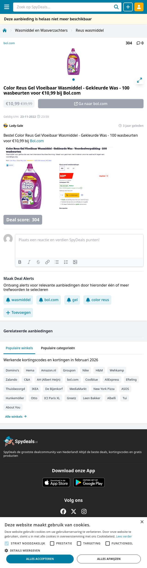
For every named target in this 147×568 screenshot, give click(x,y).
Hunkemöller (15, 398)
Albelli (111, 398)
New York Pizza (104, 389)
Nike (85, 370)
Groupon (69, 370)
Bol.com (37, 140)
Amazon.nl (48, 370)
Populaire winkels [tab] (19, 348)
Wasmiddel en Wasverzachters (41, 30)
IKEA (35, 389)
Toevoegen (18, 312)
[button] (73, 550)
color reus (97, 299)
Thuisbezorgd (15, 389)
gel (72, 299)
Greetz (71, 398)
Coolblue (91, 379)
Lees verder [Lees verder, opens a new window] (124, 536)
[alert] (73, 542)
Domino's (12, 370)
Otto (34, 398)
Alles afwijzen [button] (109, 559)
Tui (125, 398)
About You (13, 407)
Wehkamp (117, 370)
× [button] (142, 522)
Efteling (131, 379)
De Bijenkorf (53, 389)
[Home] (4, 30)
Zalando (11, 379)
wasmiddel (18, 299)
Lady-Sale (16, 125)
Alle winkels (16, 416)
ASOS (125, 389)
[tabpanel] (73, 387)
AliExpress (112, 379)
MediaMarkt (78, 389)
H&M (99, 370)
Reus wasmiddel (90, 30)
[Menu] (6, 7)
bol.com (9, 43)
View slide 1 (73, 79)
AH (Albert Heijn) (48, 379)
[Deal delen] (128, 7)
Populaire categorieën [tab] (58, 348)
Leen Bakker (91, 398)
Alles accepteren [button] (40, 559)
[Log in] (139, 7)
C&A (27, 379)
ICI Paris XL (52, 398)
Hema (30, 370)
